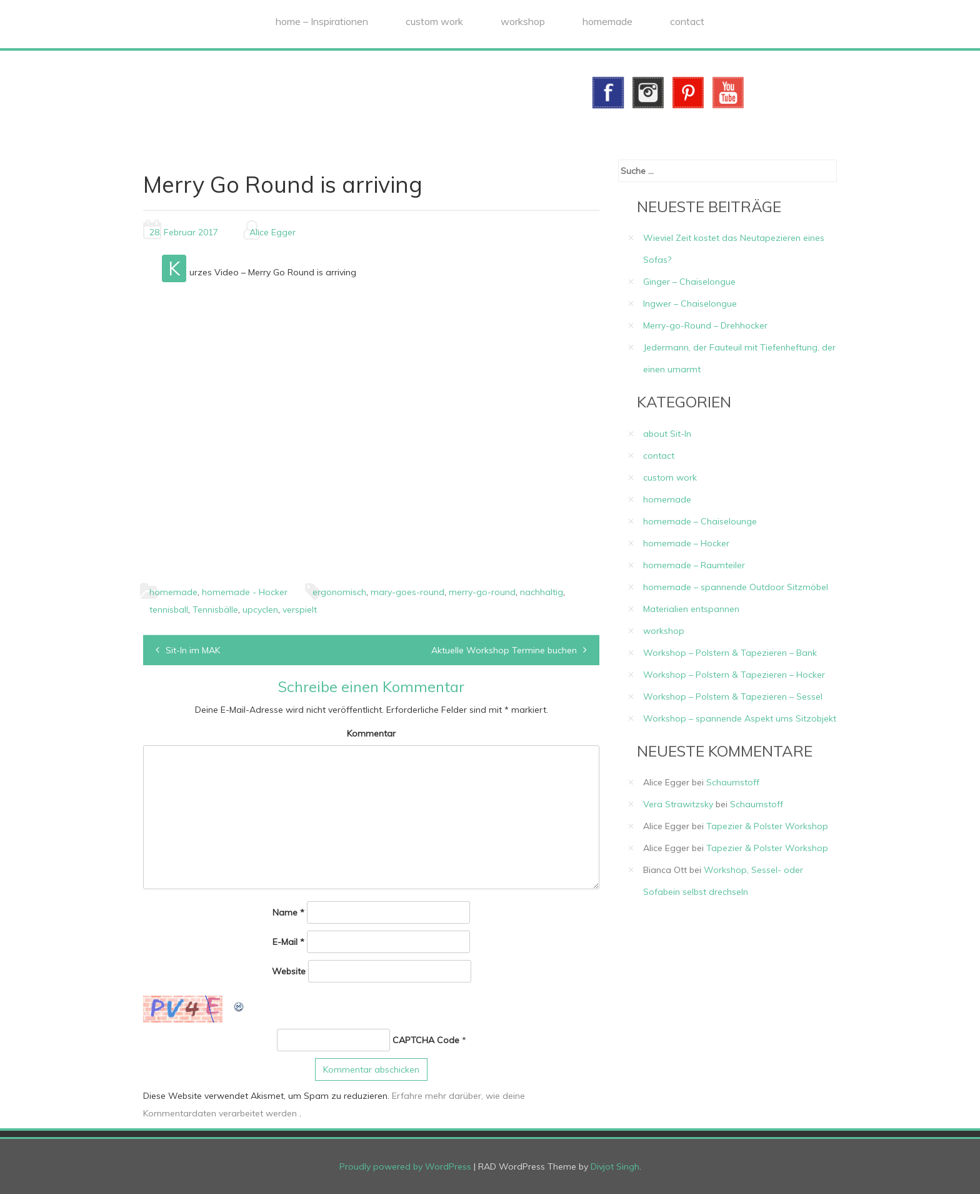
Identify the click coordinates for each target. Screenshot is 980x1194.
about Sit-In (667, 433)
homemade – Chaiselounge (700, 521)
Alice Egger (272, 232)
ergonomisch (339, 592)
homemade (607, 21)
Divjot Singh (615, 1166)
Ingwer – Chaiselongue (690, 303)
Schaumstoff (732, 782)
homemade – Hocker (686, 543)
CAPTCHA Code (425, 1040)
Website (289, 971)
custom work (434, 21)
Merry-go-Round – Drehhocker (705, 325)
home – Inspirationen (322, 21)
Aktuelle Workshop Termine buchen (504, 650)
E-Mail (288, 941)
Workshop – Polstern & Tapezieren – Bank (730, 652)
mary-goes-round (407, 592)
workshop (523, 21)
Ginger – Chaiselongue (689, 281)
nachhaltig (541, 592)
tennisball (168, 609)
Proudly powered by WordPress (405, 1166)
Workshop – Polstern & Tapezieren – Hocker (734, 674)
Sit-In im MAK (193, 650)
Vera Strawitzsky (678, 804)
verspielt (299, 609)
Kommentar (371, 733)
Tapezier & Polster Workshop (767, 826)
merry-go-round (482, 592)
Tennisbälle (215, 609)
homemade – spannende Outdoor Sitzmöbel (735, 587)
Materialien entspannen (691, 609)
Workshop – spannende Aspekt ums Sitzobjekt (739, 718)
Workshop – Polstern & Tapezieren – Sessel (732, 696)
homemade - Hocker (245, 592)
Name (288, 912)
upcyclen (260, 609)
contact (687, 21)
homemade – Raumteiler (694, 565)
